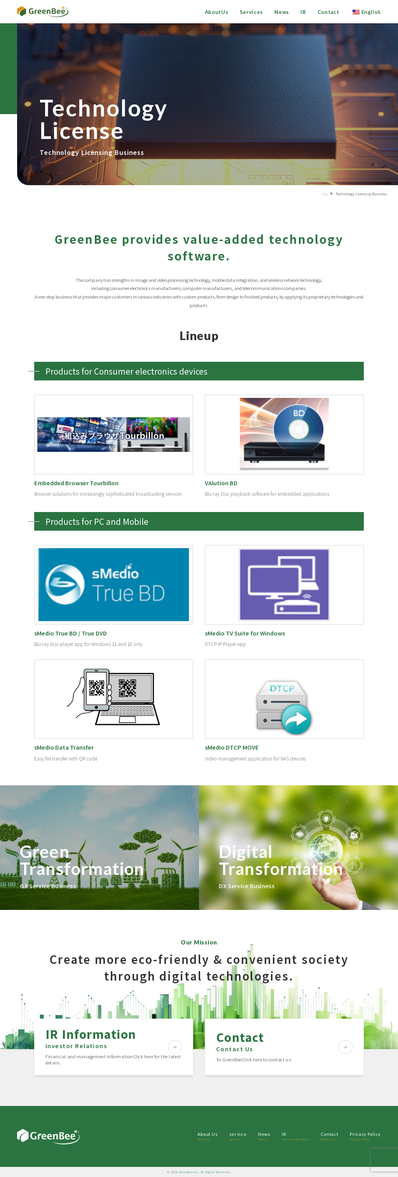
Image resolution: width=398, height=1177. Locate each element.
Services (251, 12)
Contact (328, 12)
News (281, 12)
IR (303, 12)
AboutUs (217, 12)
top (325, 193)
